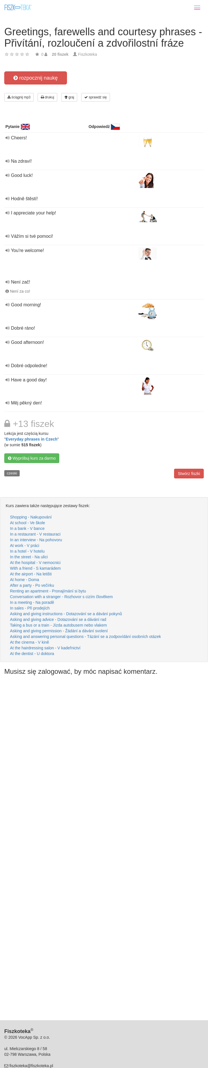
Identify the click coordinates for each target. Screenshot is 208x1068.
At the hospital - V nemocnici (35, 562)
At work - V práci (24, 545)
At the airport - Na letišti (31, 574)
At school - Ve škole (27, 522)
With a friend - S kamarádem (35, 568)
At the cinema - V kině (29, 642)
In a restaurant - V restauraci (35, 534)
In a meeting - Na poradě (32, 602)
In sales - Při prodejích (30, 608)
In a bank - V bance (27, 528)
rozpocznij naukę (35, 78)
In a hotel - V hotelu (27, 551)
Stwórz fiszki (189, 473)
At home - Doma (24, 579)
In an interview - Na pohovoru (36, 540)
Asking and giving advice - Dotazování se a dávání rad (58, 619)
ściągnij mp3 (18, 97)
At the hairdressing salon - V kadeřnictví (45, 648)
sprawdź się (95, 97)
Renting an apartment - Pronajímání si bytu (48, 591)
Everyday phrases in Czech (31, 439)
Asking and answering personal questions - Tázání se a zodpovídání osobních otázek (85, 636)
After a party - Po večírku (32, 585)
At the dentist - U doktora (32, 653)
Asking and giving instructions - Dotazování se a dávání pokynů (66, 614)
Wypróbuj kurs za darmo (32, 458)
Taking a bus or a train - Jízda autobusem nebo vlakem (58, 625)
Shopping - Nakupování (31, 517)
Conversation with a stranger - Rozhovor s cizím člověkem (61, 596)
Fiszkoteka (87, 54)
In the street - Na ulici (29, 557)
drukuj (47, 97)
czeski (12, 473)
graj (69, 97)
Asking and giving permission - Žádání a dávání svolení (59, 631)
